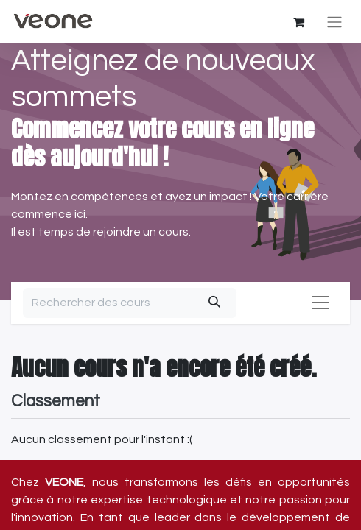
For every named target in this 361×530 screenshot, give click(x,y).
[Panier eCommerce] (298, 22)
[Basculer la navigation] (334, 22)
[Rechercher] (214, 302)
